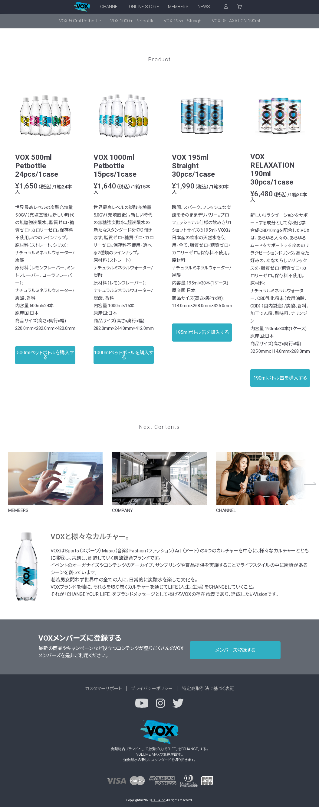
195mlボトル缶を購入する (202, 332)
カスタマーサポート (103, 688)
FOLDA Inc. (158, 800)
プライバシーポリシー (152, 688)
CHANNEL (110, 6)
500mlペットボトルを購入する (45, 355)
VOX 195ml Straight (183, 21)
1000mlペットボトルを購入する (123, 355)
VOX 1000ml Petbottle (132, 21)
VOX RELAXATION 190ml (236, 21)
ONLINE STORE (144, 6)
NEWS (204, 6)
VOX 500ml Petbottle (80, 21)
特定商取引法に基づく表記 (208, 688)
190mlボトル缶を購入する (280, 378)
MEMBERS (178, 6)
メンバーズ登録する (235, 650)
